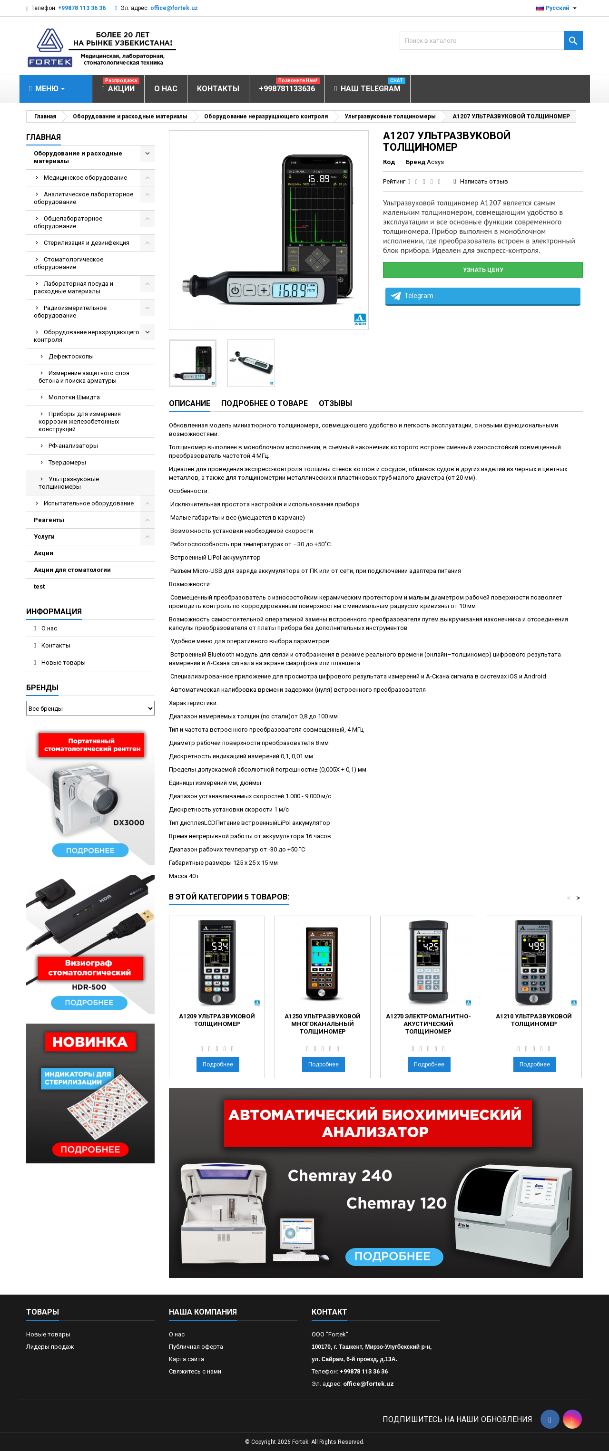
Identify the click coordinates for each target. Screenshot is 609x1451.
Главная (43, 137)
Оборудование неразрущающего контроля (86, 336)
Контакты (55, 645)
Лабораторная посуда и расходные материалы (73, 287)
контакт (329, 1311)
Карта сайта (186, 1359)
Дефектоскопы (71, 356)
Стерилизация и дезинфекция (86, 242)
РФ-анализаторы (73, 445)
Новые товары (63, 662)
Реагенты (49, 519)
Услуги (44, 536)
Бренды (42, 687)
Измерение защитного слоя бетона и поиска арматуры (84, 376)
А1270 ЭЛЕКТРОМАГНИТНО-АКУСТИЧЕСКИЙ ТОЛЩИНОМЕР (428, 1024)
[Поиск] (491, 40)
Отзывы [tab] (335, 403)
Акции (43, 553)
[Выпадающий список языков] (557, 8)
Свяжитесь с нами (195, 1371)
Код (389, 161)
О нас (48, 628)
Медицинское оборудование (85, 177)
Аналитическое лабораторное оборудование (83, 198)
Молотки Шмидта (74, 397)
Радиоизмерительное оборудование (70, 311)
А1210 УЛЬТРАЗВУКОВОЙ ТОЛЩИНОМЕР (534, 1020)
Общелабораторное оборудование (68, 222)
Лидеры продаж (50, 1346)
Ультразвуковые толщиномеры (69, 482)
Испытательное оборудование (89, 503)
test (39, 586)
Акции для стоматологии (72, 569)
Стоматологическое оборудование (68, 263)
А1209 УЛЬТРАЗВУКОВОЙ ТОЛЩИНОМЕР (217, 1020)
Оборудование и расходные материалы (78, 157)
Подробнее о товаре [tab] (264, 403)
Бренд (415, 161)
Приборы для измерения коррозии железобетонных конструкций (80, 421)
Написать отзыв (484, 181)
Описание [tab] (189, 403)
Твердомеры (67, 462)
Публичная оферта (196, 1346)
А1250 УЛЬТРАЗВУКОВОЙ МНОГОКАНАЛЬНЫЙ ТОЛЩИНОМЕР (323, 1024)
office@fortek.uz (174, 8)
